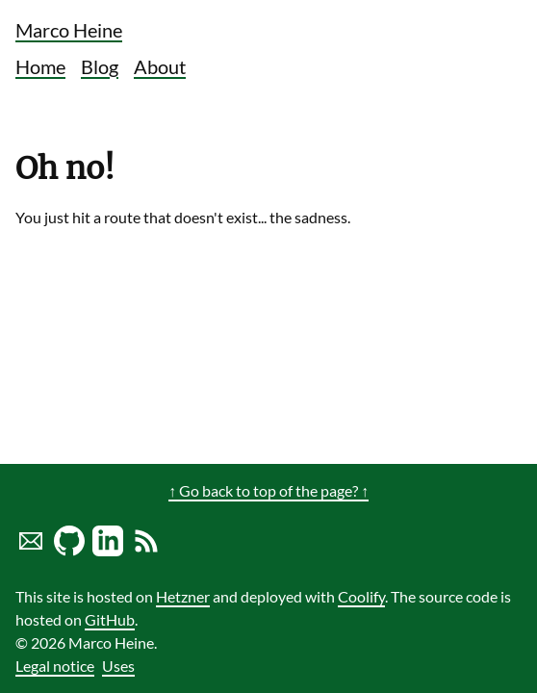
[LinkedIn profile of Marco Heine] (107, 550)
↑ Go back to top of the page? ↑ (268, 490)
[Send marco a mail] (30, 550)
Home (40, 66)
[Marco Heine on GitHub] (69, 550)
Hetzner (183, 596)
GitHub (110, 619)
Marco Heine (68, 29)
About (160, 66)
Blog (99, 66)
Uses (118, 665)
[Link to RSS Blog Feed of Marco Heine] (146, 550)
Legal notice (54, 665)
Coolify (361, 596)
